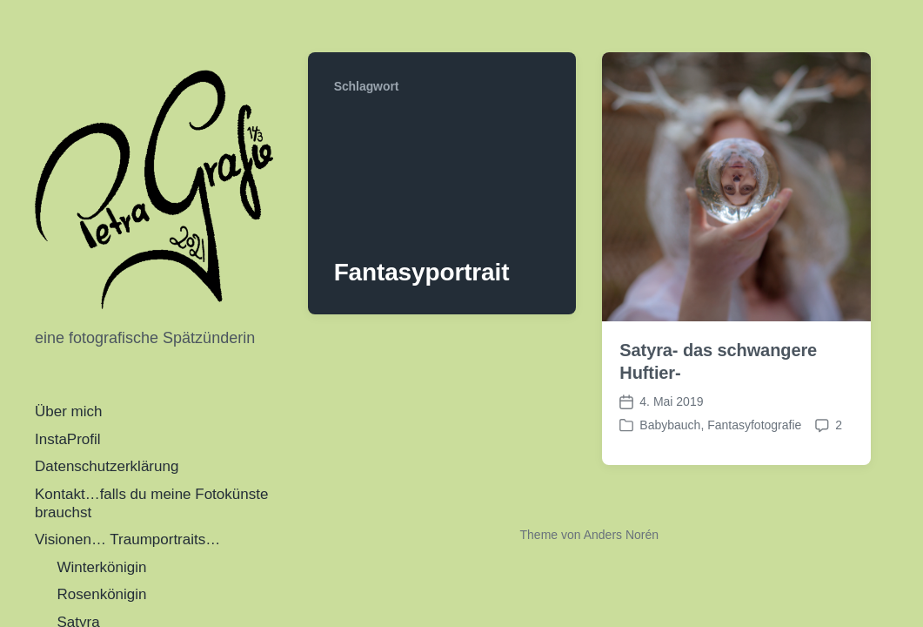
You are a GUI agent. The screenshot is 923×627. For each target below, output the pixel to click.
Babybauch (669, 425)
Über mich (68, 411)
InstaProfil (68, 439)
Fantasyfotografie (754, 425)
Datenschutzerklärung (106, 466)
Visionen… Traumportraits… (127, 539)
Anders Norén (621, 535)
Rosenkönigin (102, 594)
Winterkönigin (102, 567)
